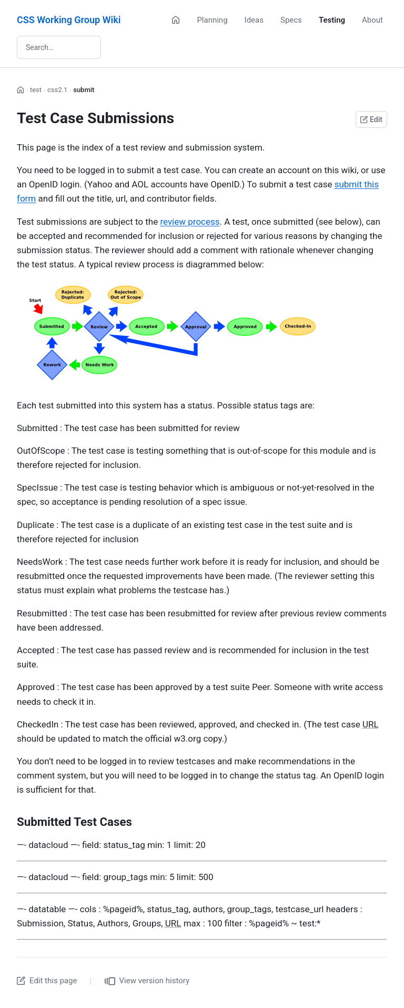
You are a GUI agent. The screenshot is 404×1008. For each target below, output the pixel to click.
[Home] (175, 20)
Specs (291, 20)
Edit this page (47, 980)
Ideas (254, 20)
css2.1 (57, 90)
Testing (332, 20)
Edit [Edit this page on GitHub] (371, 119)
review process (189, 221)
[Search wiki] (59, 47)
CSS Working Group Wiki (68, 19)
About (372, 20)
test (36, 90)
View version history (147, 981)
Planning (212, 20)
